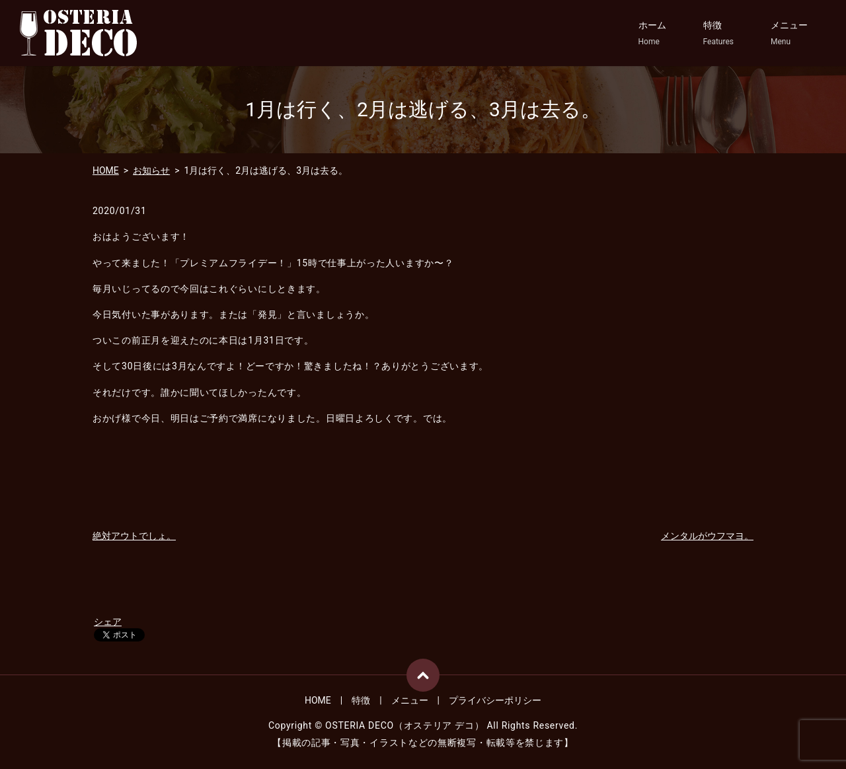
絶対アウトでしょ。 (134, 536)
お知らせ (151, 170)
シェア (108, 621)
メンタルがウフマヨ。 (707, 536)
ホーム (652, 34)
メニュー (789, 34)
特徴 (718, 34)
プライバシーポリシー (495, 700)
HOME (106, 170)
